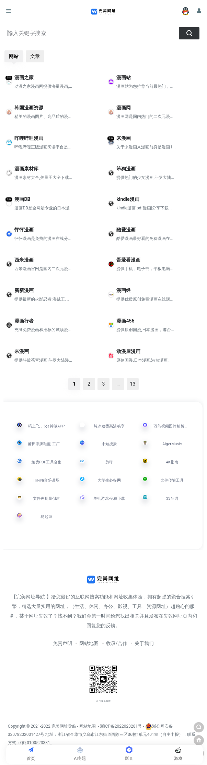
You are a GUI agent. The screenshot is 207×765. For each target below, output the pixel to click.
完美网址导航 (64, 726)
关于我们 (144, 643)
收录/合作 (116, 643)
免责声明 (62, 643)
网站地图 (89, 643)
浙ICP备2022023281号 (121, 726)
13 (133, 384)
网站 (14, 56)
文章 (35, 56)
